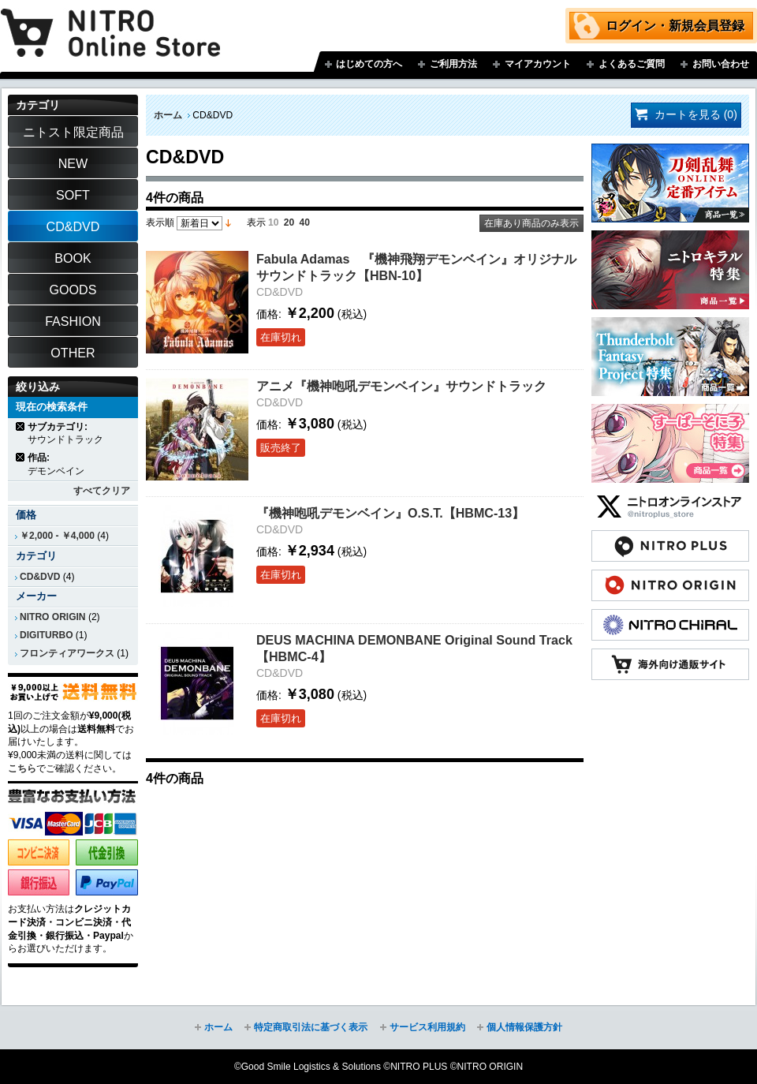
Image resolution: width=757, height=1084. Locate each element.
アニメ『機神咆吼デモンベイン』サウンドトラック (401, 386)
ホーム (168, 115)
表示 (256, 222)
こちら (22, 768)
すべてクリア (101, 490)
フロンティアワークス (67, 653)
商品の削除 (21, 426)
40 (305, 222)
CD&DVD (40, 576)
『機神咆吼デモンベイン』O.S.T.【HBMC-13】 (390, 513)
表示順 (160, 222)
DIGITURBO (46, 635)
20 (289, 222)
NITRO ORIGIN (53, 616)
